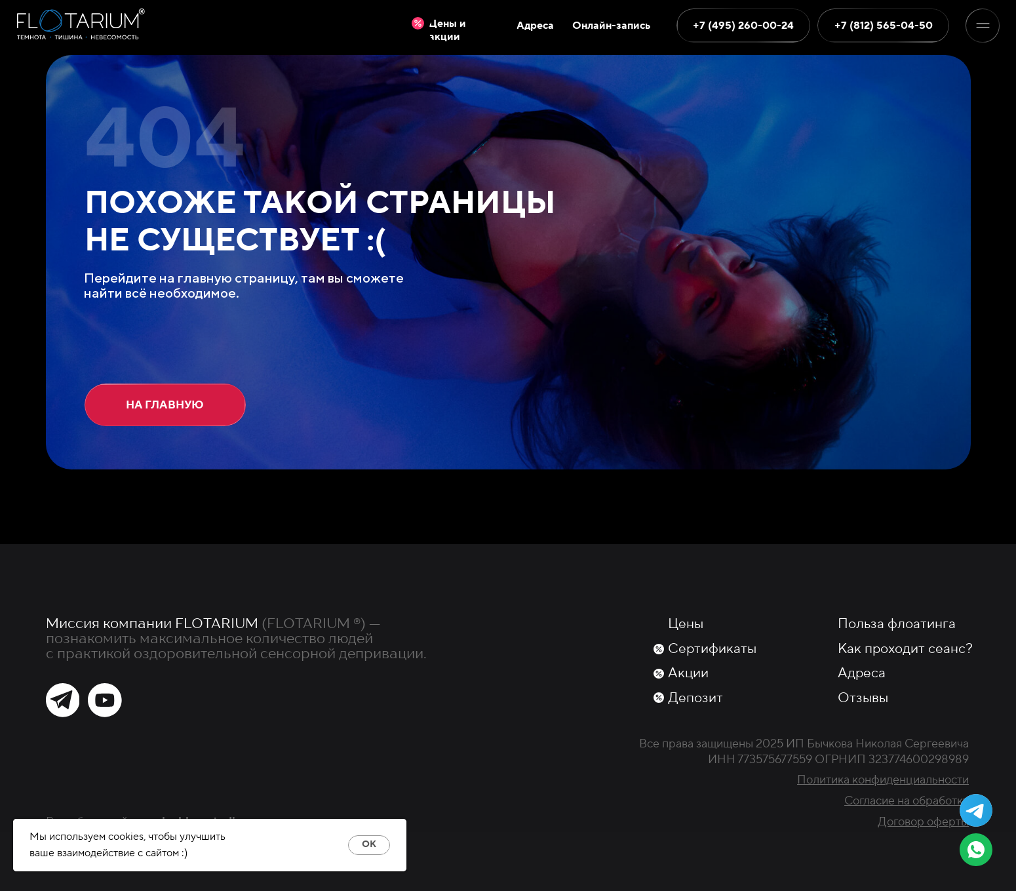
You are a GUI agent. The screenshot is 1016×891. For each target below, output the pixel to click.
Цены (685, 624)
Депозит (695, 698)
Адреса (862, 673)
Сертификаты (712, 649)
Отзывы (863, 698)
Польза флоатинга (897, 624)
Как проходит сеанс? (905, 649)
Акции (688, 673)
